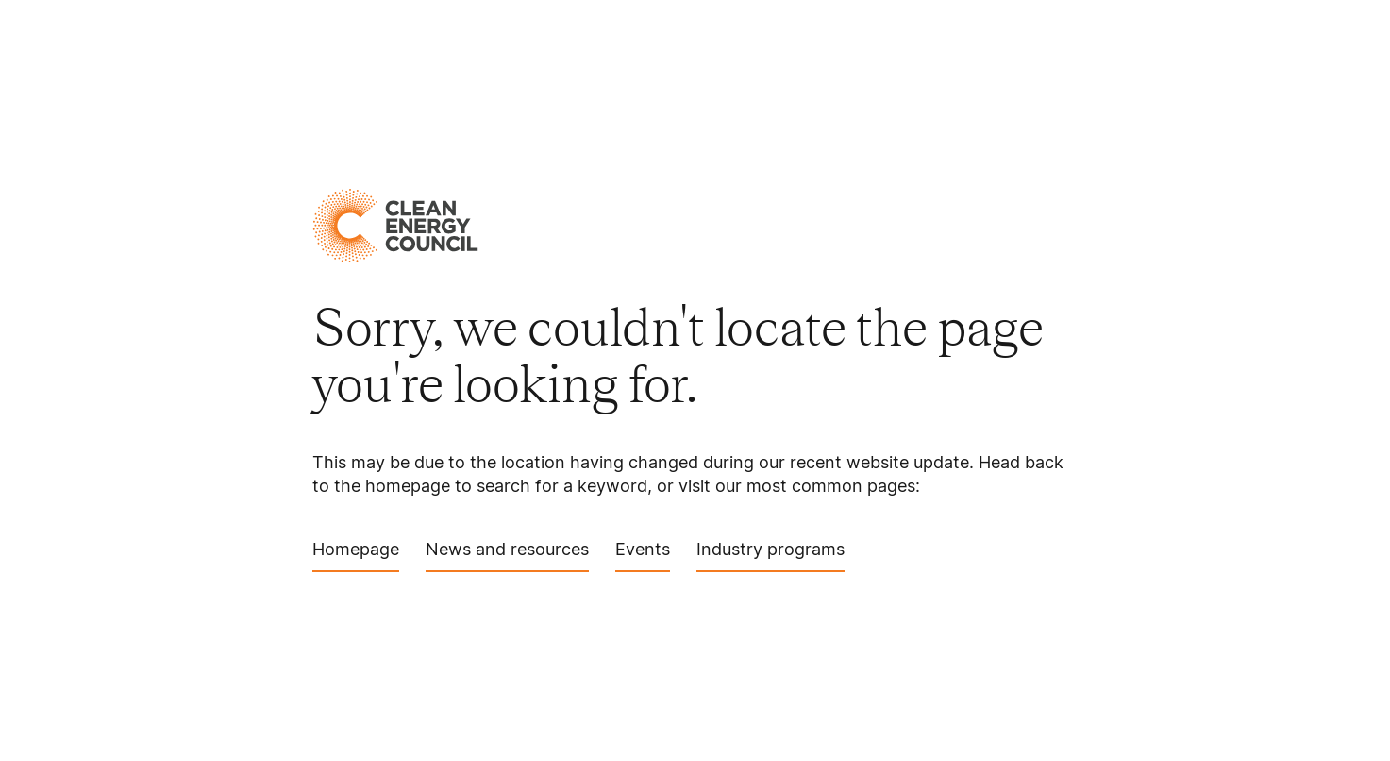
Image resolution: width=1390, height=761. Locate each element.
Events (642, 555)
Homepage (355, 555)
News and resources (507, 555)
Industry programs (770, 555)
